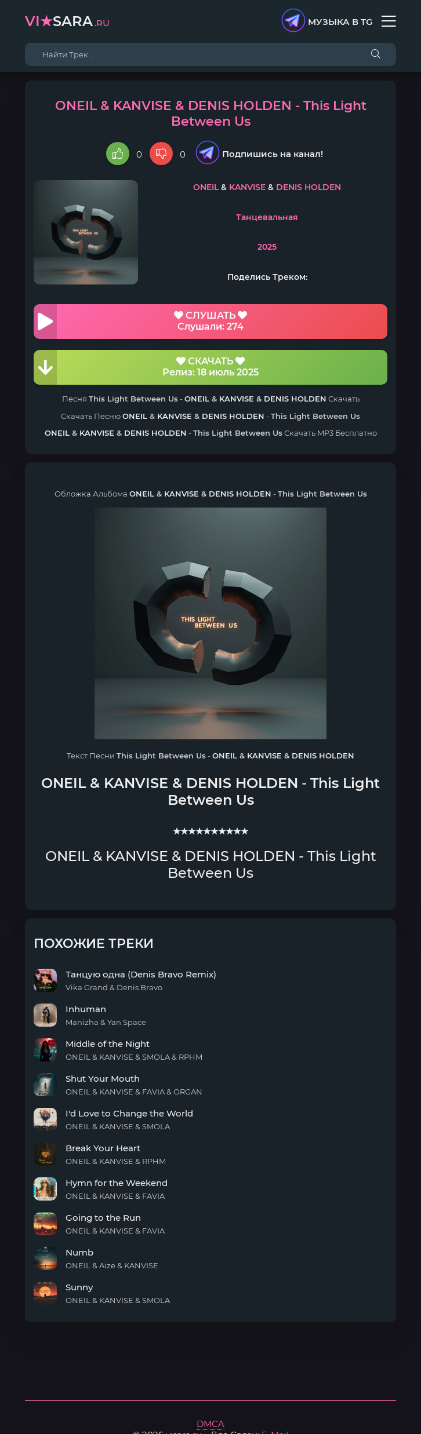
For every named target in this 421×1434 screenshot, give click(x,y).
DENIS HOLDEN (308, 187)
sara (67, 21)
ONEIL (206, 187)
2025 (267, 247)
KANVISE (247, 187)
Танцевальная (267, 217)
